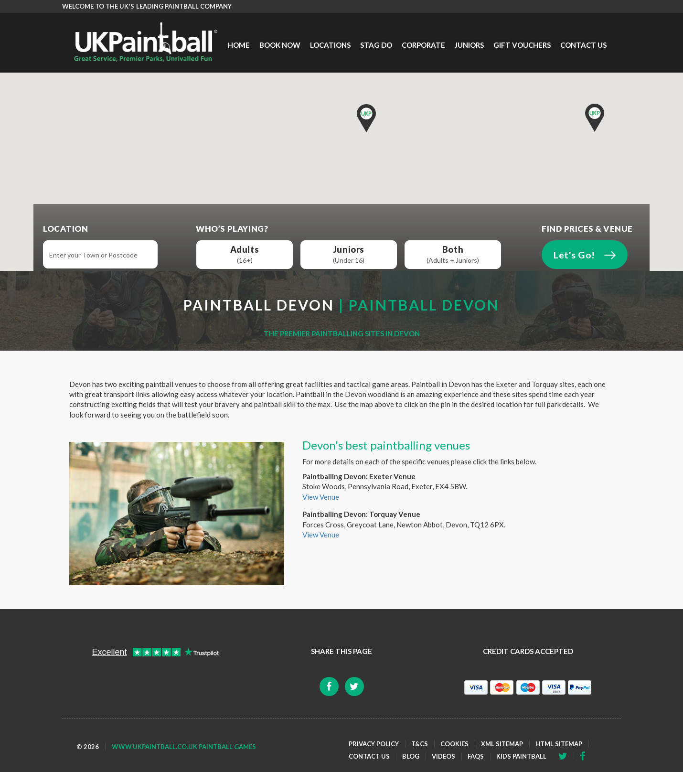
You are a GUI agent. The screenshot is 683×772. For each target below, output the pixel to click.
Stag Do (376, 45)
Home (239, 45)
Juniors (469, 45)
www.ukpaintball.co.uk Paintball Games (184, 747)
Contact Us (583, 45)
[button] (594, 118)
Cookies (454, 744)
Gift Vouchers (522, 45)
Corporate (423, 45)
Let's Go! (574, 254)
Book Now (279, 45)
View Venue (320, 497)
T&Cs (419, 744)
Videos (443, 756)
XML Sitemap (502, 744)
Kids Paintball (521, 756)
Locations (330, 45)
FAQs (476, 756)
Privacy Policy (374, 744)
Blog (410, 756)
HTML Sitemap (558, 744)
